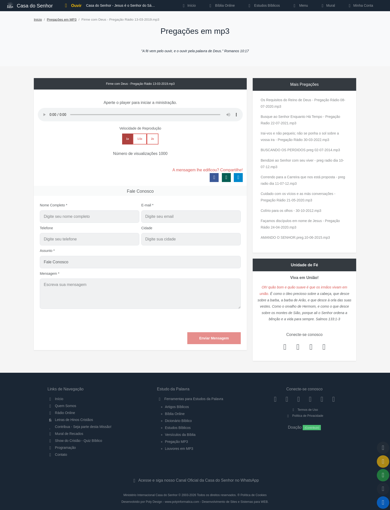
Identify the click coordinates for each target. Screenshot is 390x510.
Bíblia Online (221, 5)
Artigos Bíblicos (177, 407)
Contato (57, 455)
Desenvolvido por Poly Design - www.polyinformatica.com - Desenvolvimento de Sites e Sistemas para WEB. (195, 502)
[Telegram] (333, 399)
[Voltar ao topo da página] (383, 448)
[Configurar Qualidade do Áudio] (383, 489)
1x (127, 139)
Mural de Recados (65, 434)
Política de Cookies (254, 495)
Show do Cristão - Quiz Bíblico (75, 441)
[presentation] (203, 320)
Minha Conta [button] (360, 5)
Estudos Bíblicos (263, 5)
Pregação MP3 (176, 442)
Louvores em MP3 (179, 449)
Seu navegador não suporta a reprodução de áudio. (140, 114)
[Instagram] (287, 399)
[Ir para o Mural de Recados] (383, 461)
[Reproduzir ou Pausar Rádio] (383, 502)
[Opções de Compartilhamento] (383, 475)
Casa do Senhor (30, 5)
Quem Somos (62, 406)
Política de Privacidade (304, 415)
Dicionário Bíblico (178, 421)
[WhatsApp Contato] (322, 399)
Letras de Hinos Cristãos (70, 420)
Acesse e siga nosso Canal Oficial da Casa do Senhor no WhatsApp (195, 480)
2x (152, 139)
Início (38, 19)
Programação (62, 448)
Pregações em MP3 (61, 19)
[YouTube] (310, 399)
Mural (327, 5)
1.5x (139, 139)
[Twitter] (298, 399)
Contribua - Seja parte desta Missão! (79, 427)
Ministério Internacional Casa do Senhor (150, 495)
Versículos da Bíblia (180, 435)
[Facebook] (275, 399)
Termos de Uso (304, 410)
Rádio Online (61, 413)
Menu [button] (300, 5)
